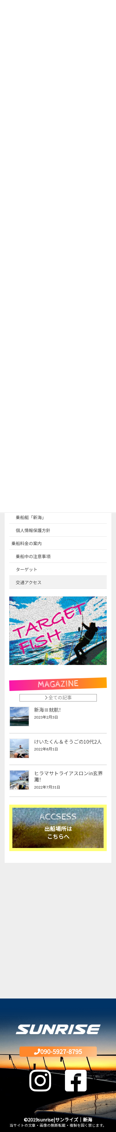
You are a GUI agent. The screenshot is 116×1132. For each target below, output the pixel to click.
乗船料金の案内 (26, 543)
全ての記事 (58, 697)
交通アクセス (28, 582)
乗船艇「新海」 (31, 517)
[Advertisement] (58, 929)
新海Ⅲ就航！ (49, 709)
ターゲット (26, 569)
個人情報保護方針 (33, 530)
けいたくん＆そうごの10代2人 (68, 741)
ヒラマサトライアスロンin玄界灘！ (68, 776)
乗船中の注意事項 (33, 556)
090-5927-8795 (58, 1051)
